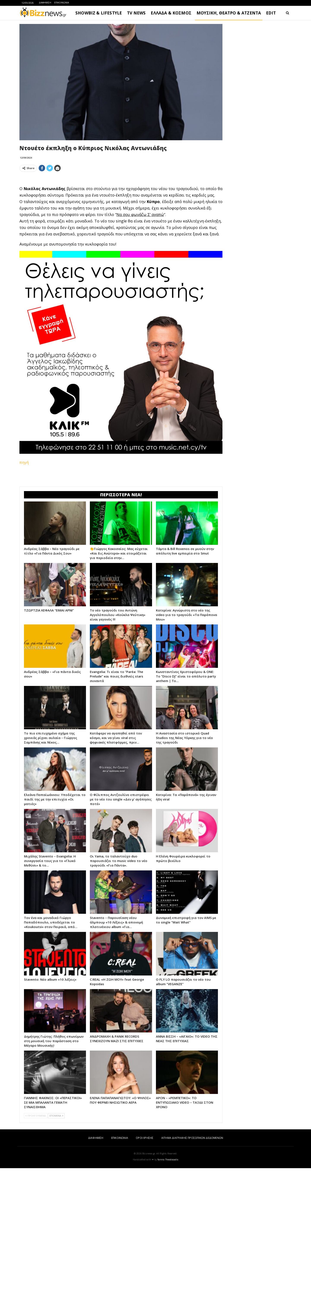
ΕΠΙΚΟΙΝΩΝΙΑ (61, 2)
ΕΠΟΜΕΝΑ (56, 1236)
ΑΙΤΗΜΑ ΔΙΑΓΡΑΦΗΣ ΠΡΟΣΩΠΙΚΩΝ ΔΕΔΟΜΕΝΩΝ (192, 1259)
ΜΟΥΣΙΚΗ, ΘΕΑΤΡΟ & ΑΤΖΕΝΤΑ (229, 13)
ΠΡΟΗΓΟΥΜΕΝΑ (35, 1236)
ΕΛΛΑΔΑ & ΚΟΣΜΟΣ (171, 13)
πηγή (24, 522)
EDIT (271, 13)
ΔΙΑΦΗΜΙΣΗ (45, 2)
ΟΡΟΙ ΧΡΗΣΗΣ (144, 1259)
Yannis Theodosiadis (167, 1280)
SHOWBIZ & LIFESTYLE (98, 13)
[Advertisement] (120, 205)
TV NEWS (136, 13)
